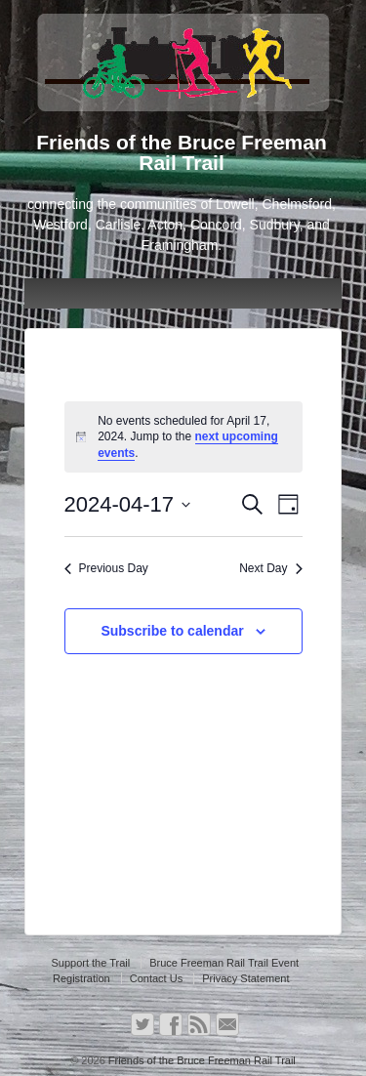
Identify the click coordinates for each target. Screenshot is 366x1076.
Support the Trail (90, 963)
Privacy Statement (245, 978)
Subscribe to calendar (172, 631)
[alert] (183, 437)
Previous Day (106, 568)
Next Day (270, 568)
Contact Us (156, 978)
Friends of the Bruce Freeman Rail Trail (200, 1060)
